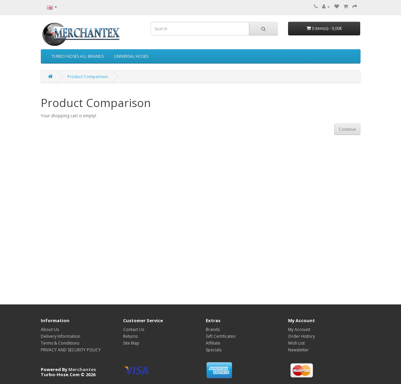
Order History (301, 336)
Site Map (131, 343)
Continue (347, 129)
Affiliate (213, 343)
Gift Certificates (220, 336)
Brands (213, 329)
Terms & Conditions (60, 343)
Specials (213, 350)
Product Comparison (87, 77)
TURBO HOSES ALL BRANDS (77, 56)
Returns (130, 336)
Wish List (296, 343)
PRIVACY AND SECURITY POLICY (71, 350)
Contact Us (133, 329)
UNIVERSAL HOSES (131, 56)
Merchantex (82, 369)
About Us (50, 329)
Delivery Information (60, 336)
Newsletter (298, 350)
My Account (299, 329)
